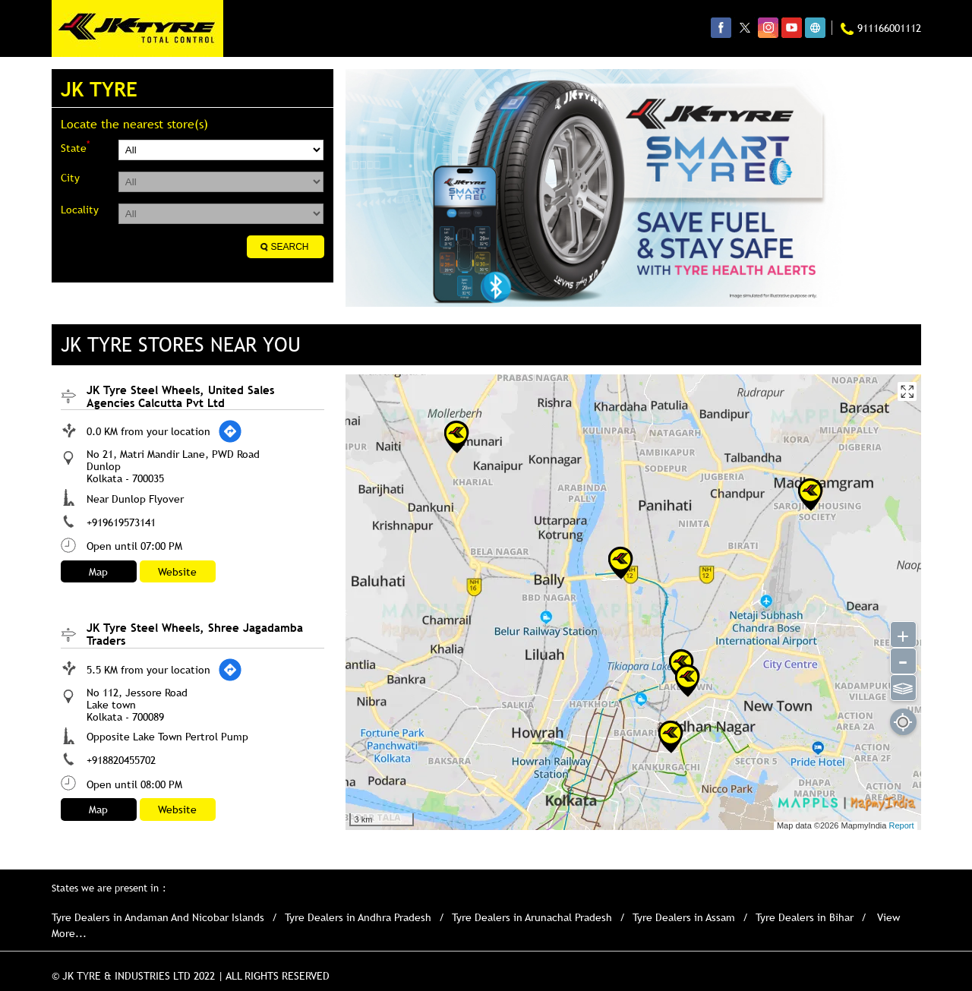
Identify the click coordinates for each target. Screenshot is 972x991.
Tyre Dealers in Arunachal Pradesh (532, 917)
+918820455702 (121, 760)
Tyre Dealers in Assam (684, 917)
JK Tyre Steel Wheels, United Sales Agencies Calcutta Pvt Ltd (180, 396)
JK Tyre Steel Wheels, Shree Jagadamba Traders (195, 634)
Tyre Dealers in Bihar (805, 917)
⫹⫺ (903, 686)
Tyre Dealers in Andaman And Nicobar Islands (158, 917)
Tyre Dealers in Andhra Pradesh (358, 917)
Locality (80, 210)
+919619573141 (121, 522)
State (75, 147)
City (70, 178)
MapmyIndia (864, 825)
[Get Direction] (230, 431)
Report (901, 825)
